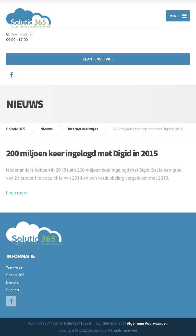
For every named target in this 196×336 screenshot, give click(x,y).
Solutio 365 (15, 275)
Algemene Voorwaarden (147, 323)
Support (12, 290)
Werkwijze (14, 267)
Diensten (13, 282)
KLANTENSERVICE (98, 59)
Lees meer (17, 192)
